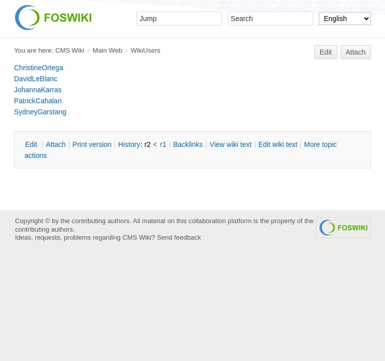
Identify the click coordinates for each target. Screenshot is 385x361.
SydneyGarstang (40, 112)
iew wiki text (231, 144)
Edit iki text (277, 144)
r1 (163, 144)
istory (129, 144)
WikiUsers (145, 50)
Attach (356, 52)
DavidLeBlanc (35, 79)
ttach (56, 144)
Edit (326, 52)
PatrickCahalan (38, 101)
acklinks (188, 144)
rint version (92, 144)
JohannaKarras (38, 90)
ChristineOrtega (38, 68)
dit (32, 144)
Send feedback (179, 237)
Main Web (107, 50)
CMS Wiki (69, 50)
